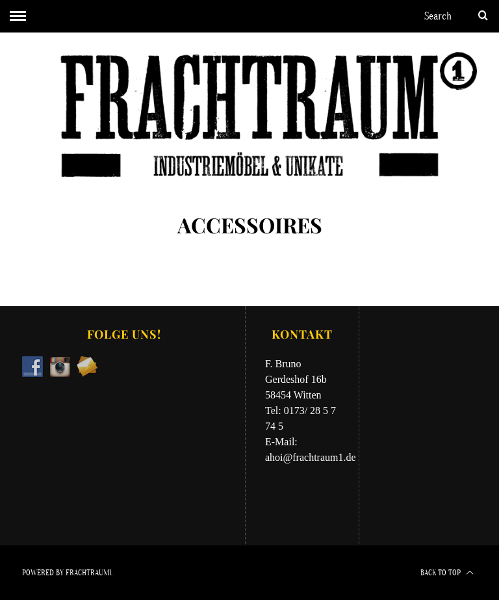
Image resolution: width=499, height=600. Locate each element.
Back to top (447, 573)
